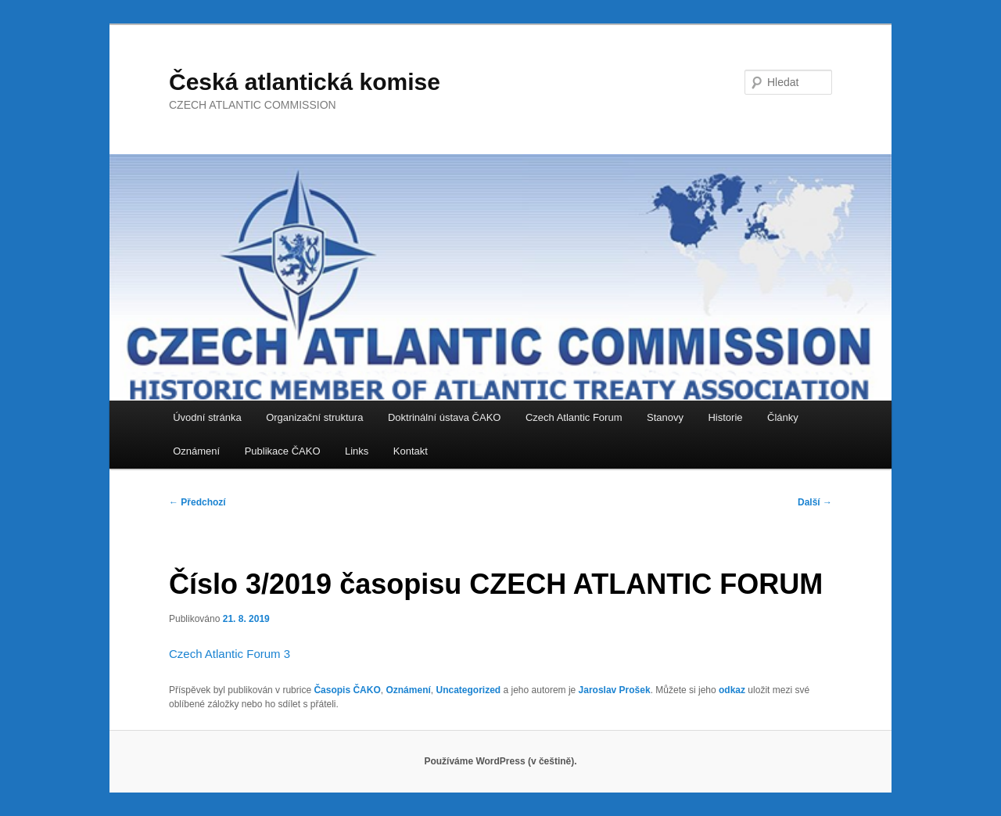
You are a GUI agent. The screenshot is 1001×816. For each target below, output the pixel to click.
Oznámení (196, 451)
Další (815, 502)
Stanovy (665, 417)
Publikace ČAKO (283, 451)
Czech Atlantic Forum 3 (229, 653)
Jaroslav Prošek (615, 690)
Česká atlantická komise (304, 82)
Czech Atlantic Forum (574, 417)
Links (356, 451)
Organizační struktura (314, 417)
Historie (725, 417)
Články (782, 417)
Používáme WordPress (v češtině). (500, 761)
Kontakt (410, 451)
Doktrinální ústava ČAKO (444, 417)
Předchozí (197, 502)
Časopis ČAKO (347, 690)
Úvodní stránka (207, 417)
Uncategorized (468, 690)
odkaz (732, 690)
